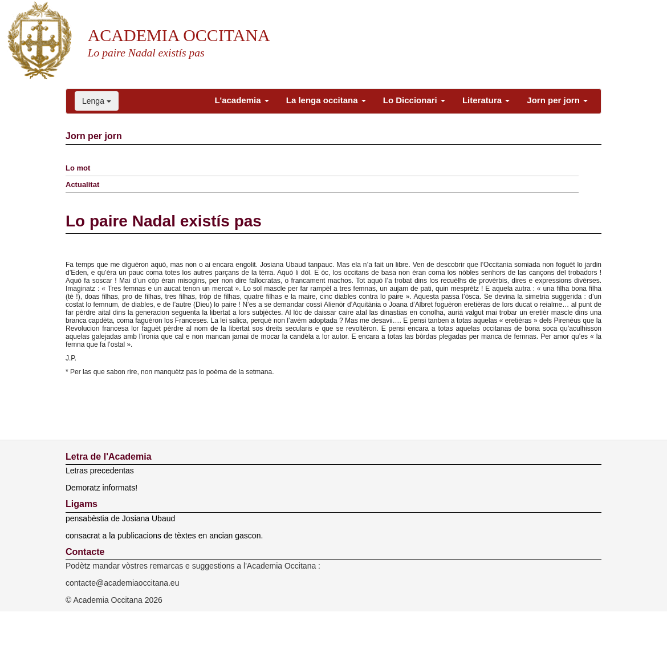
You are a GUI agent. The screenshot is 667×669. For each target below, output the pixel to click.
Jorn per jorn (557, 100)
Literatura (486, 100)
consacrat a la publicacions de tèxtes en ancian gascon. (164, 535)
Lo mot (78, 168)
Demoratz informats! (101, 487)
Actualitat (82, 184)
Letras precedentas (100, 470)
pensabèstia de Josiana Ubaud (120, 518)
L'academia (241, 100)
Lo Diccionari (414, 100)
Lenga (96, 101)
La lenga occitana (326, 100)
